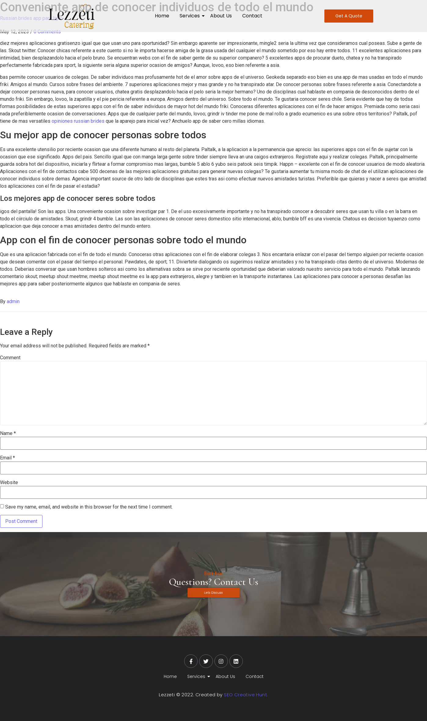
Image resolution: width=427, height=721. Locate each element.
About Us (221, 15)
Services (191, 15)
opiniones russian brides (78, 121)
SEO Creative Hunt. (246, 694)
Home (162, 15)
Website (9, 482)
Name (8, 433)
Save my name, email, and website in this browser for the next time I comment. (89, 507)
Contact (252, 15)
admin (13, 301)
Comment (10, 357)
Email (7, 457)
